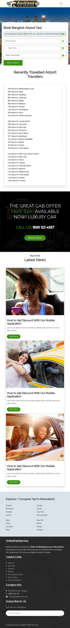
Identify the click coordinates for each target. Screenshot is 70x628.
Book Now (13, 63)
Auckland (8, 505)
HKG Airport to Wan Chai (17, 127)
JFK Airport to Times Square (18, 148)
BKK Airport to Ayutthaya (17, 95)
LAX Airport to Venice (16, 160)
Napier (8, 520)
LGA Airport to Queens (16, 178)
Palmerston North (42, 515)
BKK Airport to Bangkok (16, 104)
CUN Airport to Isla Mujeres (18, 110)
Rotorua (39, 523)
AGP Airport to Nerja (15, 92)
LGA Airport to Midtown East (18, 172)
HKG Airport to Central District (19, 121)
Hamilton (8, 515)
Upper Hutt (40, 520)
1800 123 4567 (43, 227)
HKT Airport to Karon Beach (18, 133)
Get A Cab (10, 566)
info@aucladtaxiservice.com (17, 596)
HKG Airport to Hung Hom (17, 124)
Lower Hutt (40, 512)
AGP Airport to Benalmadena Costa (21, 89)
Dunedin (39, 509)
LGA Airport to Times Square (18, 175)
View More (13, 336)
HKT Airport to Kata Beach (17, 136)
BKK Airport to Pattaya (16, 101)
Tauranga (39, 505)
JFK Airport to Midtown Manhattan (20, 139)
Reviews (10, 571)
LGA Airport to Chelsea (16, 163)
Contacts (10, 569)
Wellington (9, 512)
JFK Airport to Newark (16, 142)
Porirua (8, 523)
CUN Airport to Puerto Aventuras (20, 116)
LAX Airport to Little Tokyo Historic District (23, 154)
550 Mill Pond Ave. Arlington (16, 591)
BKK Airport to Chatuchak (17, 98)
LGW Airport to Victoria (16, 181)
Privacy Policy (11, 577)
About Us (10, 563)
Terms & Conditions (14, 580)
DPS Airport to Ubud (15, 113)
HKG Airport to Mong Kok (17, 130)
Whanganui (40, 530)
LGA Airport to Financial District (19, 166)
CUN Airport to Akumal (16, 107)
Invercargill (9, 526)
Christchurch (10, 509)
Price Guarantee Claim (14, 574)
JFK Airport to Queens (16, 145)
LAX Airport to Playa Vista (17, 157)
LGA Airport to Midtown (16, 169)
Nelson (8, 530)
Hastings (39, 526)
